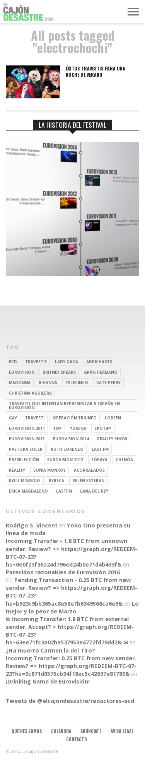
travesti (34, 418)
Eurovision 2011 (27, 428)
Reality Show (112, 438)
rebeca (56, 480)
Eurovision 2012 (65, 459)
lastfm (64, 491)
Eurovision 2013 (27, 438)
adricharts (99, 361)
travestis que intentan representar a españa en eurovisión (64, 405)
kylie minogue (25, 480)
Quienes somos (27, 731)
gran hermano (101, 372)
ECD (13, 361)
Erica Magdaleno (28, 491)
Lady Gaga (66, 361)
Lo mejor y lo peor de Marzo (72, 607)
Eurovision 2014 (71, 438)
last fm (100, 449)
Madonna (20, 382)
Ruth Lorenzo (67, 449)
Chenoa (124, 459)
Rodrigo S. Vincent (32, 525)
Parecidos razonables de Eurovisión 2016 (63, 572)
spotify (102, 428)
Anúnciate (90, 731)
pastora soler (26, 449)
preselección (24, 459)
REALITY (17, 470)
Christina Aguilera (30, 393)
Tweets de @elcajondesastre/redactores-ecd (70, 700)
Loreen (113, 418)
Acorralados (89, 470)
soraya (99, 459)
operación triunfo (75, 418)
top (57, 428)
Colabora (61, 731)
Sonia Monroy (49, 470)
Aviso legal (122, 731)
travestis (36, 361)
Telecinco (76, 382)
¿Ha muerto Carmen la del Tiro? (50, 650)
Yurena (78, 428)
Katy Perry (108, 382)
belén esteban (88, 480)
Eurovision (21, 372)
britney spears (59, 372)
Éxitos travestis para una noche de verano (95, 71)
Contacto (76, 739)
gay (13, 418)
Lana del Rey (94, 491)
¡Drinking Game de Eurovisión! (48, 681)
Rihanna (48, 382)
